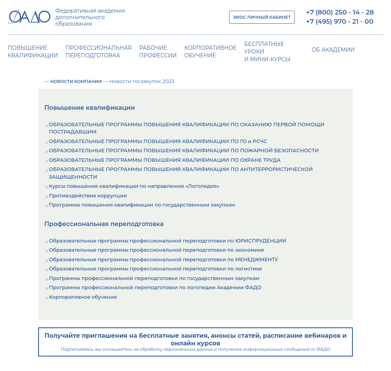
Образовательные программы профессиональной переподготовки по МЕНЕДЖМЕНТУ (163, 259)
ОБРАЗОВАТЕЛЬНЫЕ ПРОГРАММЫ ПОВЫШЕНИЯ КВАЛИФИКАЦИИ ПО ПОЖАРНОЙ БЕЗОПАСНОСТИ (184, 150)
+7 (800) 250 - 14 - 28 (340, 12)
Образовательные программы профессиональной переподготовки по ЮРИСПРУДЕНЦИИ (167, 241)
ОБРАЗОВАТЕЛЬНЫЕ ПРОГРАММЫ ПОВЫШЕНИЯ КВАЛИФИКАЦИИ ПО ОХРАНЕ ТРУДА (165, 160)
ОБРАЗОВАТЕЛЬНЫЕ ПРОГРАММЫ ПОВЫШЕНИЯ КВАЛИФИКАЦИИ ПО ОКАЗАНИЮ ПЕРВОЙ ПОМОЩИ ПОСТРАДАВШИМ (187, 128)
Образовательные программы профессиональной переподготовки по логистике (155, 268)
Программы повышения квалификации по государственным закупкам (142, 205)
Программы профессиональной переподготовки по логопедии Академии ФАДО (155, 287)
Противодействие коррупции (88, 195)
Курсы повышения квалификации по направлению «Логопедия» (134, 186)
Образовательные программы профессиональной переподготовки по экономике (156, 250)
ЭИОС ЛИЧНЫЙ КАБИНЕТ (262, 17)
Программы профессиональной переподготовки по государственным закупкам (154, 278)
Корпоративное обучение (83, 297)
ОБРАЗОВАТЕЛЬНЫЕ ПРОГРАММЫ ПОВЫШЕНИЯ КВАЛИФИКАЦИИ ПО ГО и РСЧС (158, 141)
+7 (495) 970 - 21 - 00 (339, 21)
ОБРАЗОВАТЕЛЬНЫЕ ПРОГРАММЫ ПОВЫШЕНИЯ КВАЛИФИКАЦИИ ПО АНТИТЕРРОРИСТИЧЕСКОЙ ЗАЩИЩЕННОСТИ (181, 173)
